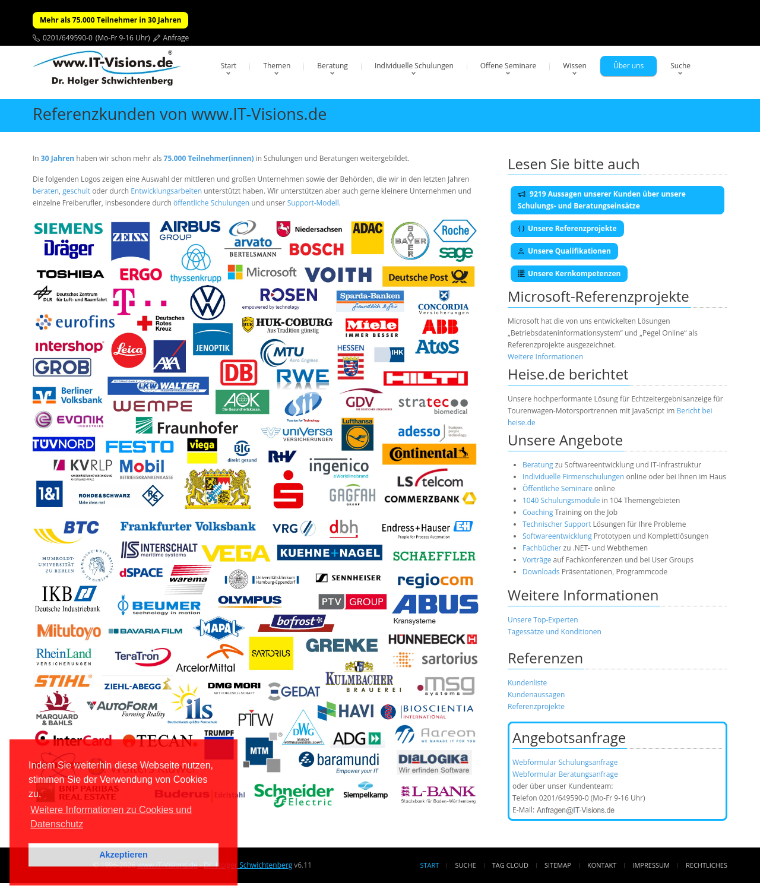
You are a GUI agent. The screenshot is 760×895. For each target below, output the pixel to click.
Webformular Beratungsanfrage (565, 774)
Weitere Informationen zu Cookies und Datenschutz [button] (111, 817)
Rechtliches (706, 865)
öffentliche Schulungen (211, 203)
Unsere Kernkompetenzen (569, 273)
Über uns (628, 66)
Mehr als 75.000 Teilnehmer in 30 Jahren (110, 20)
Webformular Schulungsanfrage (565, 762)
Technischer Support (556, 524)
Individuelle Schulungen (414, 66)
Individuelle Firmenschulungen (573, 477)
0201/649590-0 (68, 38)
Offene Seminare (508, 66)
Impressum (650, 865)
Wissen (575, 66)
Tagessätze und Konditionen (554, 632)
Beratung (332, 66)
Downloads (541, 572)
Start (229, 66)
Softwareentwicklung (557, 536)
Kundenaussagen (536, 695)
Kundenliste (527, 683)
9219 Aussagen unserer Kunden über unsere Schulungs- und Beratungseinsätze (602, 200)
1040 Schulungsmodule (562, 500)
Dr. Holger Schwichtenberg (248, 865)
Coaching (537, 512)
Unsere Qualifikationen (564, 251)
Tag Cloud (510, 865)
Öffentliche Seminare (557, 488)
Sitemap (557, 865)
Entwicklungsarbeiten (167, 191)
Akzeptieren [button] (123, 854)
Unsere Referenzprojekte (567, 228)
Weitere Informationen (545, 357)
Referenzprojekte (536, 706)
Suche (680, 66)
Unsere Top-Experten (543, 620)
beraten (46, 191)
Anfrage (176, 38)
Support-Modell (313, 203)
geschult (76, 191)
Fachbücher (541, 548)
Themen (276, 66)
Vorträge (536, 560)
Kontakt (601, 865)
